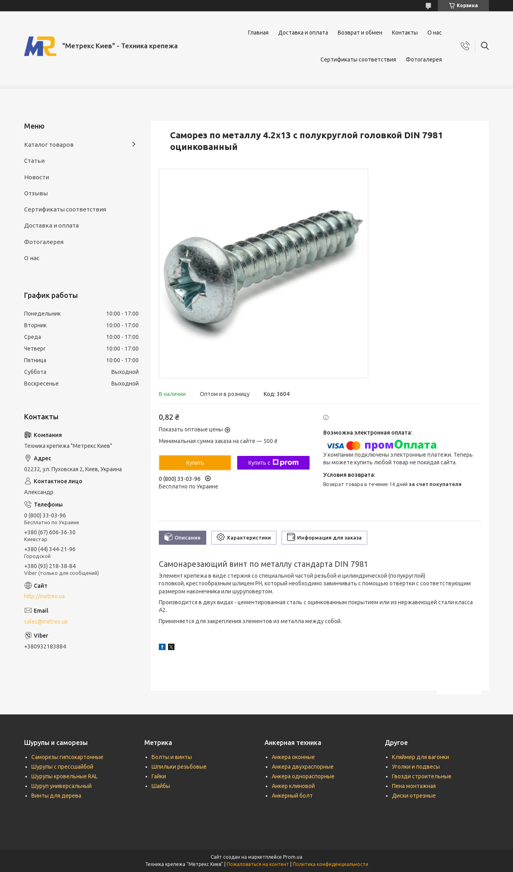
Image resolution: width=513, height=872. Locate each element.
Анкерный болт (292, 795)
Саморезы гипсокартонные (67, 757)
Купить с (273, 462)
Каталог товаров (49, 144)
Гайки (159, 776)
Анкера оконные (293, 757)
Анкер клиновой (293, 786)
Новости (36, 177)
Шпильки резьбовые (179, 766)
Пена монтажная (414, 786)
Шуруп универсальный (61, 786)
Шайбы (161, 786)
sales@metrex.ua (46, 621)
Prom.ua (292, 857)
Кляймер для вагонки (420, 757)
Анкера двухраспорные (303, 766)
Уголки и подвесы (416, 766)
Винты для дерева (56, 795)
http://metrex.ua (44, 596)
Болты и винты (172, 757)
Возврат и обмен (360, 32)
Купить (195, 463)
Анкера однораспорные (303, 776)
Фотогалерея (424, 59)
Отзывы (36, 193)
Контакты (405, 32)
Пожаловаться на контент (258, 864)
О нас (434, 32)
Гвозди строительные (421, 776)
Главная (258, 32)
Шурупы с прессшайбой (62, 766)
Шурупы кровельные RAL (64, 776)
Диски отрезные (414, 795)
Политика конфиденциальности (330, 864)
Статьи (34, 160)
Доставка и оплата (303, 32)
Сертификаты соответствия (358, 59)
